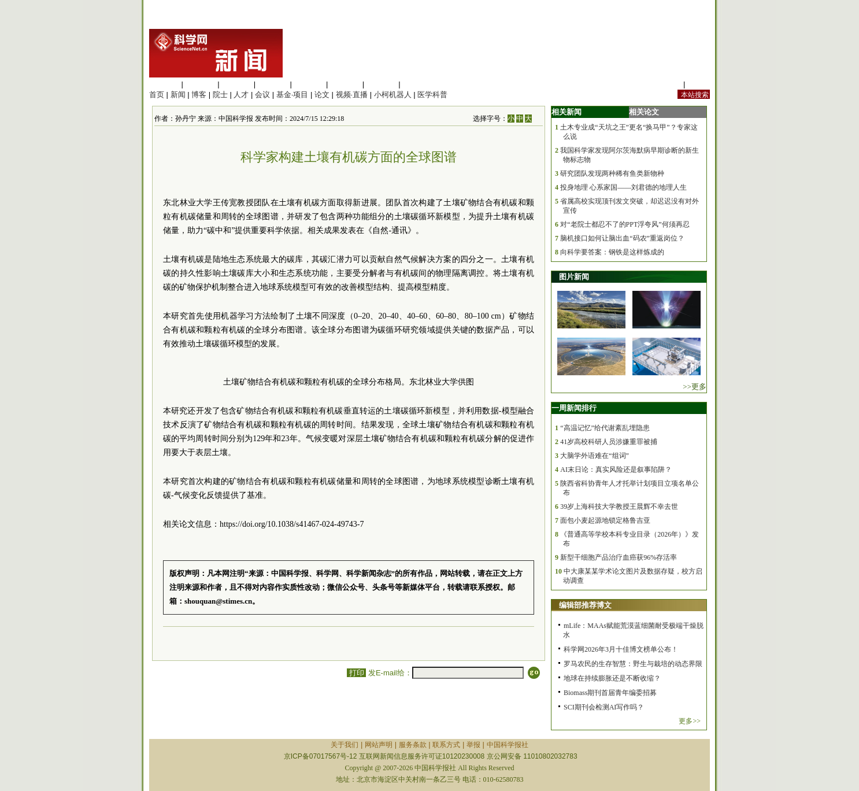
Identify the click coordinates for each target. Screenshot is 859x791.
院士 (220, 94)
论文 (321, 94)
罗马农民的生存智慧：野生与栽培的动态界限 (633, 664)
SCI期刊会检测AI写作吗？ (604, 707)
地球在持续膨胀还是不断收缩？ (612, 678)
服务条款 (413, 745)
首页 (156, 94)
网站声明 (379, 745)
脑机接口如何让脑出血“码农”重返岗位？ (622, 238)
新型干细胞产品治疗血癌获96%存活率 (618, 557)
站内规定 (666, 84)
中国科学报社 (507, 745)
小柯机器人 (393, 94)
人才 (241, 94)
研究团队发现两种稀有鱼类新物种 (612, 173)
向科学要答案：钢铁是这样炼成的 (612, 252)
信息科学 (309, 84)
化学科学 (236, 84)
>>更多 (694, 386)
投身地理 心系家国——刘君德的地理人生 (623, 187)
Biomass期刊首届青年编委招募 (610, 693)
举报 (473, 745)
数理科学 (381, 84)
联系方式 (446, 745)
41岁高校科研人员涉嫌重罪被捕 (608, 442)
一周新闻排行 (574, 408)
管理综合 (417, 84)
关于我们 (344, 745)
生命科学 (164, 84)
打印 (356, 672)
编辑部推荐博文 (585, 605)
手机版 (698, 84)
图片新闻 (574, 276)
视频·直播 (352, 94)
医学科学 (201, 84)
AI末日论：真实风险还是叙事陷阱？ (616, 469)
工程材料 (273, 84)
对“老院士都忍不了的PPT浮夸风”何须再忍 (624, 224)
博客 (198, 94)
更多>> (690, 721)
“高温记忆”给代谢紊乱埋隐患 (605, 428)
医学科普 (432, 94)
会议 (262, 94)
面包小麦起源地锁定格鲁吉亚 (605, 520)
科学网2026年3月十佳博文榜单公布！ (621, 649)
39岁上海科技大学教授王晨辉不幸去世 (619, 506)
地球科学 (345, 84)
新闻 (178, 94)
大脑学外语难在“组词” (594, 456)
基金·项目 (292, 94)
